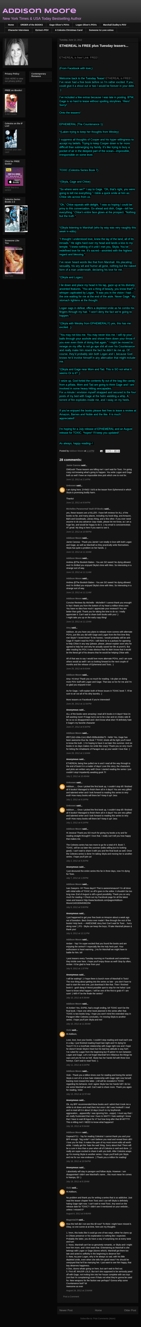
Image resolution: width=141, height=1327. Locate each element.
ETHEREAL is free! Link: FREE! (78, 57)
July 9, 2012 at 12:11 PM (77, 933)
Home (11, 25)
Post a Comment (71, 1296)
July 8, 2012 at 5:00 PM (77, 907)
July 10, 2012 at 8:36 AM (77, 997)
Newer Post (66, 1310)
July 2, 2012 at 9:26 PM (77, 861)
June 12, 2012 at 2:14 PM (78, 479)
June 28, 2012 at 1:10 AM (78, 753)
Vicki (68, 1030)
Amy (68, 627)
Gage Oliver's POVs (59, 25)
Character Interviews (18, 30)
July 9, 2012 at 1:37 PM (77, 968)
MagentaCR (72, 1220)
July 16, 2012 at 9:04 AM (77, 1126)
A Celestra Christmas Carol (68, 30)
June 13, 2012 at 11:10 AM (78, 552)
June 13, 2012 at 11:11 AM (78, 572)
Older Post (130, 1310)
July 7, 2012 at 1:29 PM (77, 878)
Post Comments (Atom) (104, 1318)
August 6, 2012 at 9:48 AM (78, 1213)
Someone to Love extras (101, 30)
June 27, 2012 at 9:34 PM (78, 727)
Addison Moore (39, 11)
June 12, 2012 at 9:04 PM (78, 502)
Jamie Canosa (73, 465)
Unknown (71, 485)
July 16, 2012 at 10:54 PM (78, 1161)
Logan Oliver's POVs (86, 25)
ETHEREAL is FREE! (118, 78)
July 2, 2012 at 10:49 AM (77, 776)
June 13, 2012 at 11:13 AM (78, 621)
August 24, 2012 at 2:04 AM (79, 1290)
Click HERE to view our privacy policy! (14, 79)
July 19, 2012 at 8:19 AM (77, 1181)
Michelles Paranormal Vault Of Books (85, 509)
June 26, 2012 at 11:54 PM (78, 704)
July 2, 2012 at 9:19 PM (77, 799)
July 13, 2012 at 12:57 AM (78, 1094)
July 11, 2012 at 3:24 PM (77, 1065)
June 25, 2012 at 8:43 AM (78, 668)
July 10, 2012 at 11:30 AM (78, 1024)
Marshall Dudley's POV (114, 25)
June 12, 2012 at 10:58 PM (78, 532)
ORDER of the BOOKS (31, 25)
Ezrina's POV (42, 30)
